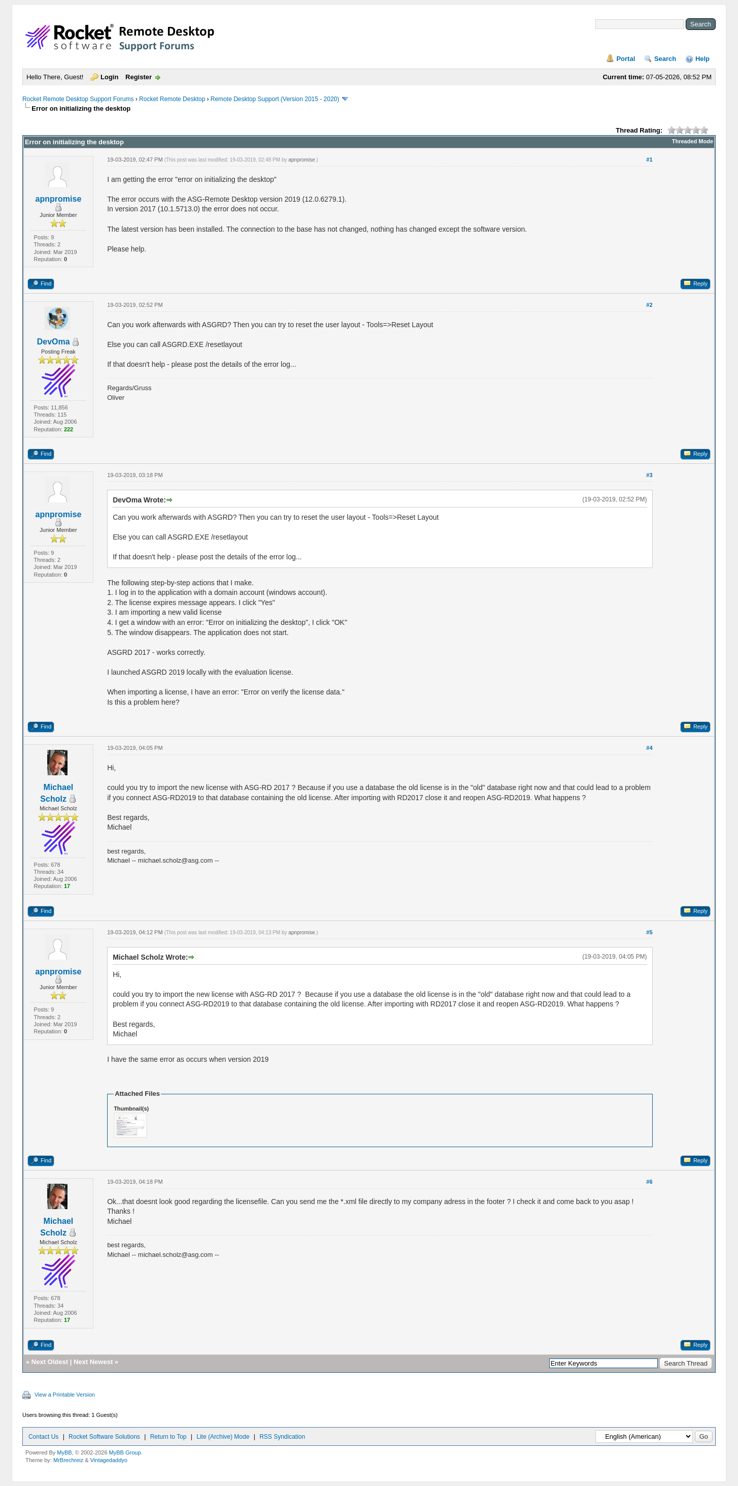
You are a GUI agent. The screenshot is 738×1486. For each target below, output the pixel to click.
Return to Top (168, 1436)
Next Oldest (49, 1362)
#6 (649, 1182)
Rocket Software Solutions (104, 1436)
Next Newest (93, 1362)
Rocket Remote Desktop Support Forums (77, 99)
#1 (649, 159)
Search (665, 58)
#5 (649, 932)
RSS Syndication (282, 1436)
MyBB (64, 1452)
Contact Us (43, 1436)
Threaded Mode (692, 141)
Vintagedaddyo (108, 1460)
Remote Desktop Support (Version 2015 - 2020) (275, 99)
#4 (649, 748)
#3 (649, 475)
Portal (625, 58)
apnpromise (59, 199)
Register (138, 77)
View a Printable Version (65, 1395)
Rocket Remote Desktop (172, 99)
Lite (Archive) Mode (222, 1436)
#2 (649, 305)
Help (702, 58)
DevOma (53, 341)
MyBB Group (125, 1452)
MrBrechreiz (68, 1460)
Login (109, 77)
